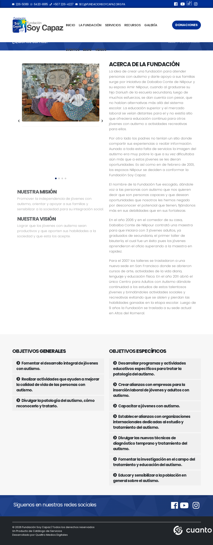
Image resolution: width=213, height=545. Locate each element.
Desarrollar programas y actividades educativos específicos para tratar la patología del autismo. (149, 369)
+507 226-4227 (62, 4)
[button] (55, 178)
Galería (150, 25)
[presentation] (19, 121)
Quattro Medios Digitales (51, 535)
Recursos (132, 25)
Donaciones (186, 25)
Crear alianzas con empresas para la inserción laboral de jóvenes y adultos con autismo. (151, 390)
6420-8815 (39, 4)
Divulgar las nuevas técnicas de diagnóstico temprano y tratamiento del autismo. (150, 443)
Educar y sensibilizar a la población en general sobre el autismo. (149, 478)
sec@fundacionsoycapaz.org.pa (100, 4)
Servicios (113, 25)
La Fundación (90, 25)
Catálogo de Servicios (47, 531)
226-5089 (20, 4)
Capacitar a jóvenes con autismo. (146, 406)
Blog (87, 49)
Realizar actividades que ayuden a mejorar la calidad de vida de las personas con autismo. (57, 384)
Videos (100, 49)
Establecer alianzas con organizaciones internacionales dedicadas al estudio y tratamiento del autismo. (151, 422)
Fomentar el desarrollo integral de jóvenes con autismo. (57, 366)
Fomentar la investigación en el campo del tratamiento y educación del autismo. (154, 462)
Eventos (73, 49)
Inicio (70, 25)
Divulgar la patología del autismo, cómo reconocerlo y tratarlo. (55, 403)
